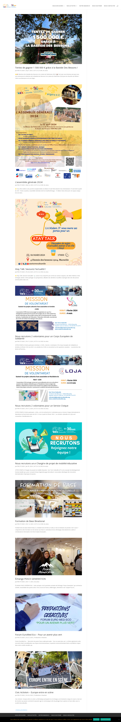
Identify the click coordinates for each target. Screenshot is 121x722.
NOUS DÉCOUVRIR (59, 1)
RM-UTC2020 (21, 70)
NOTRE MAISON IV (81, 1)
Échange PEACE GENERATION (30, 578)
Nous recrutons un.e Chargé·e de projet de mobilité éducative (46, 463)
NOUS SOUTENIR (91, 1)
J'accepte (96, 719)
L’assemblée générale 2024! (29, 182)
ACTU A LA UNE (38, 70)
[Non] (119, 719)
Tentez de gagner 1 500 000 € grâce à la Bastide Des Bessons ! (46, 67)
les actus (45, 70)
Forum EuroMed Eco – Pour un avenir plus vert (38, 634)
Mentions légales (105, 719)
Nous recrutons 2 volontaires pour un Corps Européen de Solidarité (44, 337)
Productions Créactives (40, 637)
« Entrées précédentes (21, 710)
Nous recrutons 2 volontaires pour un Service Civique (42, 405)
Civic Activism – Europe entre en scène (34, 692)
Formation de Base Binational (30, 521)
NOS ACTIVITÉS (70, 1)
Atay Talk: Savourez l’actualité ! (30, 269)
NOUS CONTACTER (101, 1)
